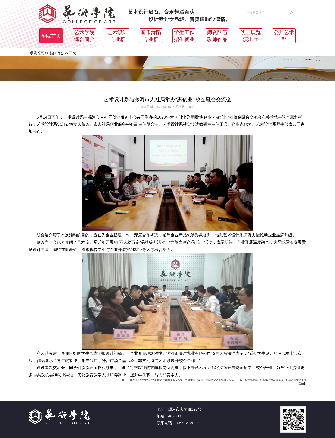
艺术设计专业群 (117, 36)
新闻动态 (56, 53)
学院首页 (51, 36)
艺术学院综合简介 (84, 36)
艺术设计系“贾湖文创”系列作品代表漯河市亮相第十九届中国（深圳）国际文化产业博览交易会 (180, 380)
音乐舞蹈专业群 (151, 36)
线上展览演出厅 (250, 36)
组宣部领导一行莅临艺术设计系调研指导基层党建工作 (275, 380)
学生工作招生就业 (184, 36)
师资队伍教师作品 (217, 36)
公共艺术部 (284, 36)
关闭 (301, 383)
